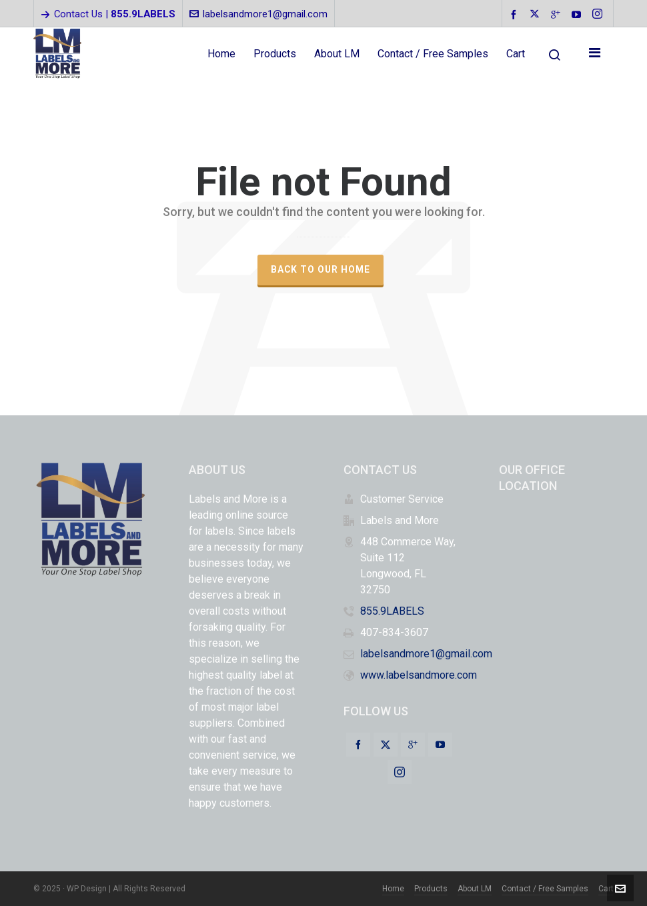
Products (431, 888)
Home (393, 888)
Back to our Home (320, 269)
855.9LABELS (392, 611)
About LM (475, 888)
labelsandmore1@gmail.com (258, 14)
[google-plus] (557, 14)
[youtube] (578, 14)
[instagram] (599, 14)
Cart (606, 888)
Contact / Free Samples (545, 888)
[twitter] (537, 14)
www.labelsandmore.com (418, 675)
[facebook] (515, 14)
